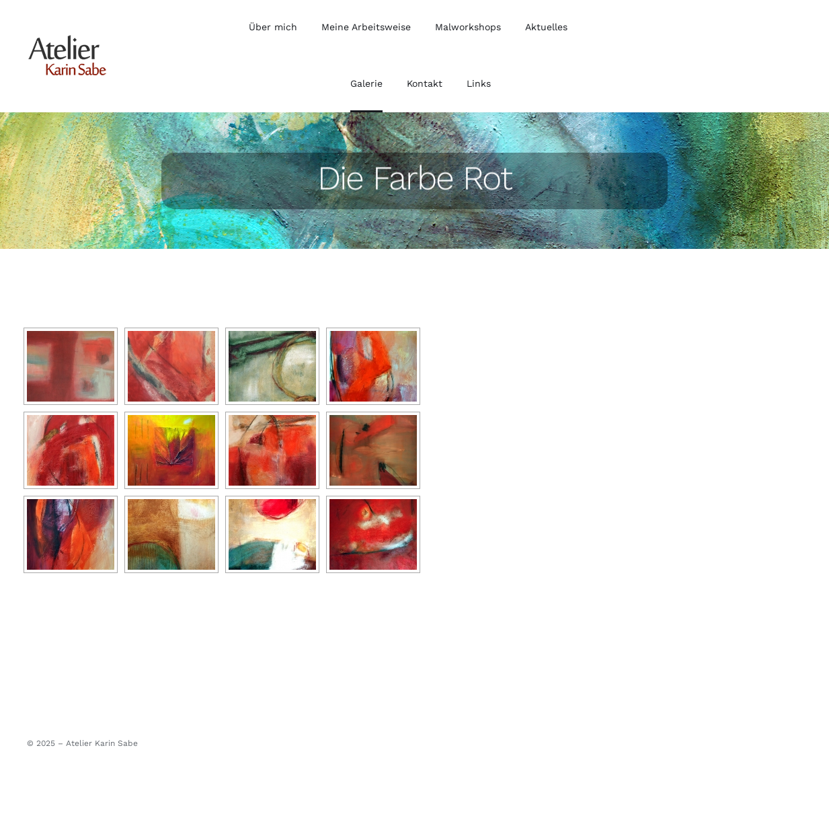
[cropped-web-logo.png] (67, 38)
